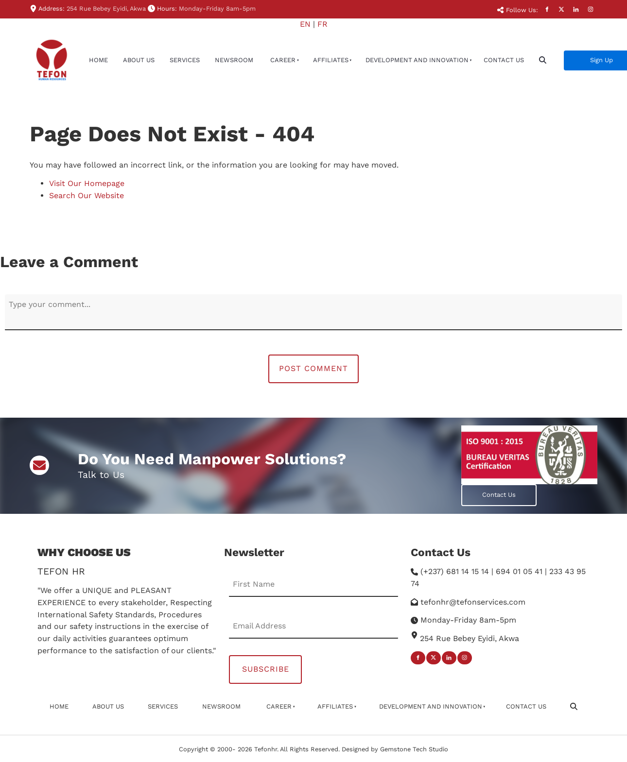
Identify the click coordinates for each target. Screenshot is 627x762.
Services (185, 60)
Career (283, 60)
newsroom (234, 60)
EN (305, 24)
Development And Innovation (417, 60)
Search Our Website (86, 195)
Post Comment (313, 368)
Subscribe (265, 669)
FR (322, 24)
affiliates (330, 60)
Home (98, 60)
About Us (139, 60)
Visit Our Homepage (86, 183)
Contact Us (504, 60)
